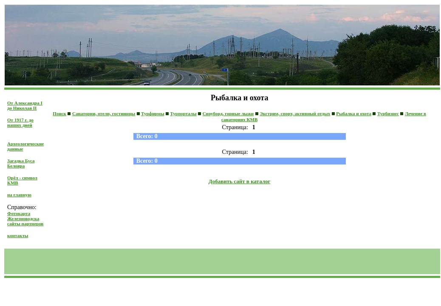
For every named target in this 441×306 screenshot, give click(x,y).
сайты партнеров (25, 223)
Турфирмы (152, 113)
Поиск (59, 113)
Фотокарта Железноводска (23, 216)
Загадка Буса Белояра (20, 163)
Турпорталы (183, 113)
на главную (19, 194)
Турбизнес (388, 113)
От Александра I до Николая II (24, 105)
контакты (17, 235)
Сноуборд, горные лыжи (228, 113)
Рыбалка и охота (353, 113)
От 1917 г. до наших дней (20, 122)
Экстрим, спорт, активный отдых (295, 113)
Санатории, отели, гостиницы (103, 113)
